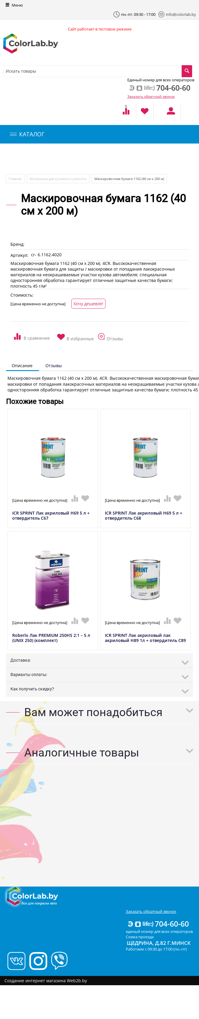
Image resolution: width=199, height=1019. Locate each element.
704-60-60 (158, 924)
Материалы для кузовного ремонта (58, 178)
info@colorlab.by (177, 14)
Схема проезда (140, 936)
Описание (22, 365)
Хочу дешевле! (88, 303)
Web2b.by (77, 980)
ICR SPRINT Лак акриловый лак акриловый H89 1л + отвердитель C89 (145, 638)
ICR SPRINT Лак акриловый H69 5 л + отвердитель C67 (51, 516)
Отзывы (53, 365)
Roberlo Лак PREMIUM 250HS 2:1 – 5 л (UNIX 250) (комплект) (51, 638)
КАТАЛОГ (27, 134)
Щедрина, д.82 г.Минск (159, 942)
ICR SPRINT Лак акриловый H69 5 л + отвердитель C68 (143, 516)
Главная (15, 178)
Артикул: (19, 255)
